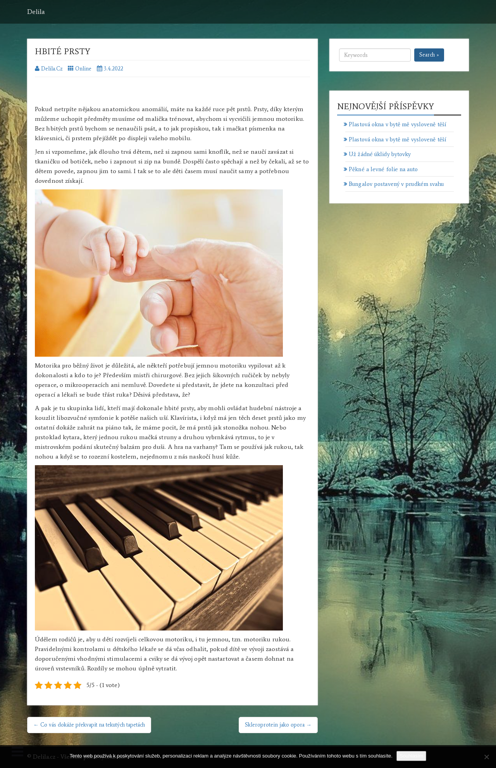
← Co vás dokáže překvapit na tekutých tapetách (89, 725)
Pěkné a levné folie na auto (383, 169)
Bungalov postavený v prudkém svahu (396, 183)
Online (83, 68)
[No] (486, 757)
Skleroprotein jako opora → (278, 725)
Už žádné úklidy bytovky (380, 154)
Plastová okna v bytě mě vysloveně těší (397, 124)
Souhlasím (411, 756)
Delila (36, 11)
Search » (429, 55)
